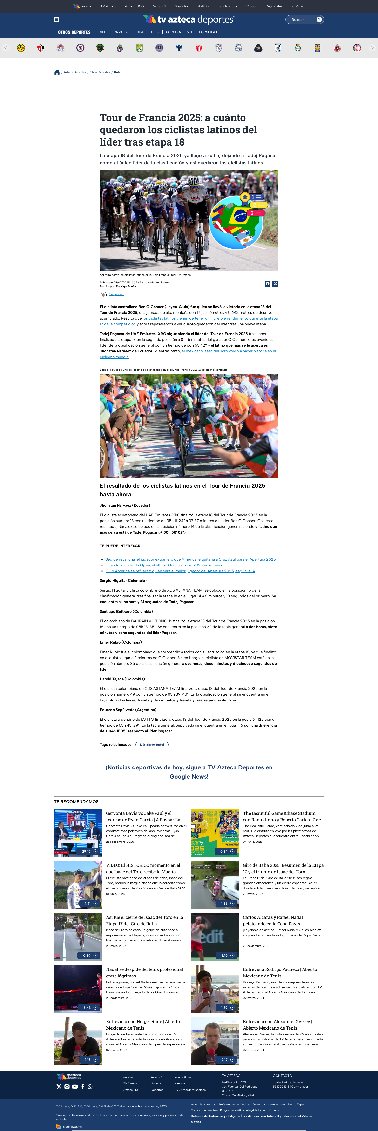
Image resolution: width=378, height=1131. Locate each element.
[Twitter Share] (275, 284)
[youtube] (75, 1088)
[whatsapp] (90, 1087)
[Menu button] (73, 20)
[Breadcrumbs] (59, 72)
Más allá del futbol (152, 744)
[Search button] (319, 19)
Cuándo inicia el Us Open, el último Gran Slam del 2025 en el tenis (164, 565)
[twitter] (59, 1088)
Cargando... (116, 294)
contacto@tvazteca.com (289, 1082)
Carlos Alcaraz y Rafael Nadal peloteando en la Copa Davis (273, 920)
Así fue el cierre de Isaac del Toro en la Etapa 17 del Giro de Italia (144, 920)
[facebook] (83, 1088)
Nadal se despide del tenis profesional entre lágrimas (144, 972)
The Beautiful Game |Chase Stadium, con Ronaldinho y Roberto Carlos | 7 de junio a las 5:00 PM (282, 816)
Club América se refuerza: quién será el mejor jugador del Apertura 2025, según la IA (180, 571)
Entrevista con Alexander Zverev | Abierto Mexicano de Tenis (277, 1024)
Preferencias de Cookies (234, 1104)
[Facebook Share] (267, 284)
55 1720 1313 (281, 1086)
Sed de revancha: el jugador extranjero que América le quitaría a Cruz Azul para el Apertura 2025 (191, 559)
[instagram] (67, 1088)
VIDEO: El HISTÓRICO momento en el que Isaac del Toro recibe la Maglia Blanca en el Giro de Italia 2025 (143, 868)
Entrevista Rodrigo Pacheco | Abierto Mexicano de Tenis (280, 972)
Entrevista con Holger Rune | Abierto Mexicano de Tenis (143, 1024)
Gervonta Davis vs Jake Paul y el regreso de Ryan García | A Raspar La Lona (143, 816)
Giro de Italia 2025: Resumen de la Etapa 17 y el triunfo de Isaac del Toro (283, 868)
